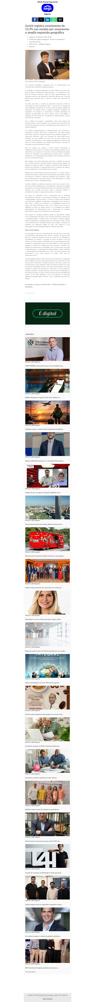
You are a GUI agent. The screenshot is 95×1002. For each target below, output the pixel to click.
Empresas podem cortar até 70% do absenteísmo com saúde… (45, 651)
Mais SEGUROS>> (31, 972)
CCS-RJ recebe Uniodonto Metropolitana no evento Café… (44, 714)
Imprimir (32, 46)
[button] (35, 19)
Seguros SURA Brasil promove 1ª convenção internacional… (44, 461)
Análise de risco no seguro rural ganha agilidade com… (43, 493)
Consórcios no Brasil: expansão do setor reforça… (41, 778)
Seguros (47, 14)
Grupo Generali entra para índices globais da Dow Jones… (44, 524)
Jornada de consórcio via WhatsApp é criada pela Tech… (43, 873)
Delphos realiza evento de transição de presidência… (42, 809)
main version (47, 999)
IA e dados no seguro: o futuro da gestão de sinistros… (43, 936)
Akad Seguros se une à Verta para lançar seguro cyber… (43, 619)
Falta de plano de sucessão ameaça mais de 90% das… (43, 841)
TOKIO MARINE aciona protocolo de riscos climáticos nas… (44, 366)
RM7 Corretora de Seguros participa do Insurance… (42, 968)
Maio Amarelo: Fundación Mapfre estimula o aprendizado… (45, 556)
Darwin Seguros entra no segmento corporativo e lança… (44, 904)
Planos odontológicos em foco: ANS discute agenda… (42, 683)
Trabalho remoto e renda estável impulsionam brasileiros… (44, 429)
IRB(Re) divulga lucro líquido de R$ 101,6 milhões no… (43, 397)
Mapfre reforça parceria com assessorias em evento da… (43, 588)
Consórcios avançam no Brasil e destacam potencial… (42, 746)
